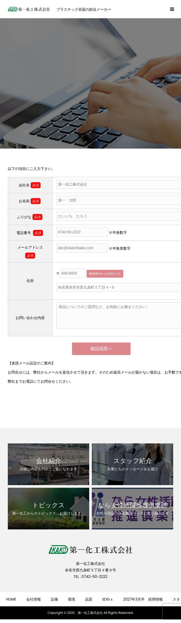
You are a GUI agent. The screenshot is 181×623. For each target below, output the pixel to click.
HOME (11, 599)
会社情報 (33, 599)
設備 (54, 599)
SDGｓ (107, 599)
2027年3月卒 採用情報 (143, 599)
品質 (88, 599)
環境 (71, 599)
